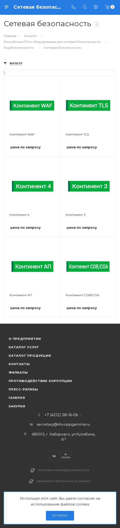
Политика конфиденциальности (64, 470)
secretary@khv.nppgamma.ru (63, 424)
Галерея (17, 398)
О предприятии (25, 339)
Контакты (19, 364)
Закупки (17, 406)
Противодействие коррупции (40, 381)
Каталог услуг (24, 347)
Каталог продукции (30, 355)
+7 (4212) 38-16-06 (61, 415)
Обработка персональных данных (64, 481)
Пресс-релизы (23, 389)
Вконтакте (54, 456)
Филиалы (18, 372)
